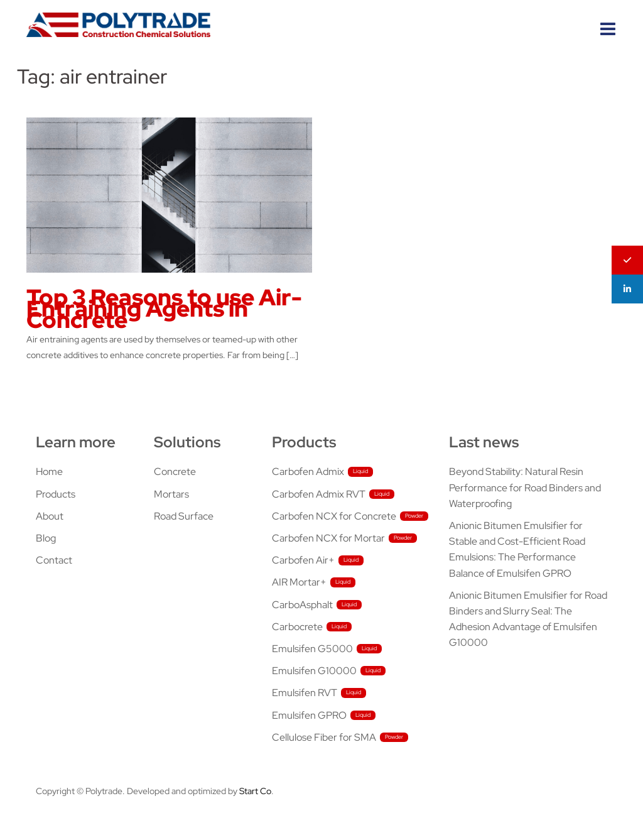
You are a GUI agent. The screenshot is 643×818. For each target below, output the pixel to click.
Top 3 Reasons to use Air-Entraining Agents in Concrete (164, 308)
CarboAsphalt (302, 604)
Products (55, 494)
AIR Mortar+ (299, 582)
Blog (46, 538)
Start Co (255, 791)
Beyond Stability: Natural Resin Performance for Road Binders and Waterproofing (525, 487)
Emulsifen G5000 (312, 648)
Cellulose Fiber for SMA (324, 737)
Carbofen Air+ (303, 560)
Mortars (171, 494)
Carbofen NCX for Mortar (328, 538)
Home (49, 471)
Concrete (175, 471)
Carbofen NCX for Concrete (334, 516)
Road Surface (183, 516)
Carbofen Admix (308, 471)
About (49, 516)
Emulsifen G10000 (314, 670)
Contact (54, 560)
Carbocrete (297, 626)
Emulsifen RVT (304, 692)
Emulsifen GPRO (309, 715)
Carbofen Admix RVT (318, 494)
